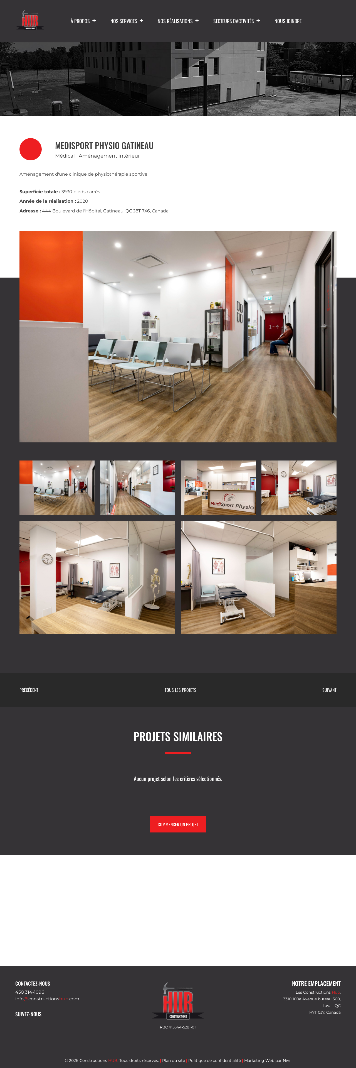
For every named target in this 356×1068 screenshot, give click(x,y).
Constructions (98, 1060)
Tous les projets (180, 690)
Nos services (127, 20)
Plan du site (173, 1060)
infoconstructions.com (47, 998)
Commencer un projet (178, 824)
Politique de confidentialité (214, 1060)
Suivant (329, 690)
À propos (84, 20)
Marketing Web (259, 1060)
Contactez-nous (32, 983)
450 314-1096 (29, 992)
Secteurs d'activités (237, 20)
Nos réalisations (178, 20)
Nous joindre (288, 21)
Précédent (28, 690)
